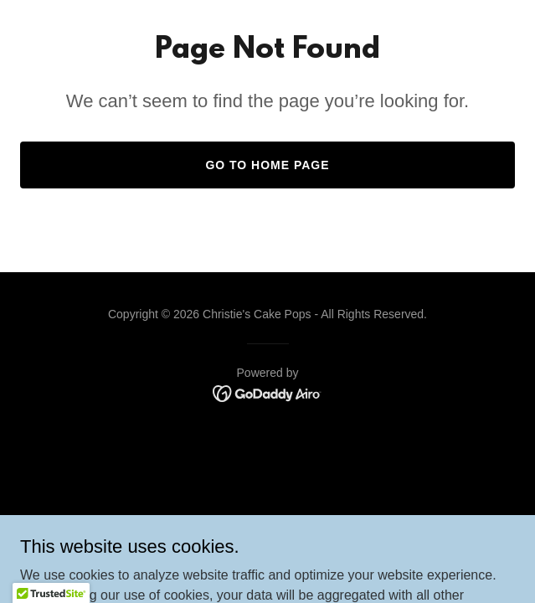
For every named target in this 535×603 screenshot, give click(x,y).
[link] (267, 392)
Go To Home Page (267, 165)
